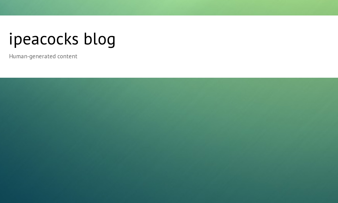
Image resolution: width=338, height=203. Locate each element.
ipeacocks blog (62, 38)
